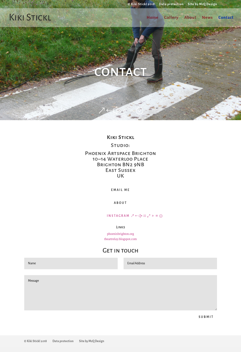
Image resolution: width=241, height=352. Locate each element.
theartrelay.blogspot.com (120, 239)
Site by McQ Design (202, 4)
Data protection (171, 4)
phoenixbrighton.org (120, 234)
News (207, 18)
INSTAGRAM (118, 216)
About (190, 18)
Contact (225, 18)
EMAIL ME (120, 190)
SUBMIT (206, 317)
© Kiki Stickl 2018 (141, 4)
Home (152, 18)
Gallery (171, 18)
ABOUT (120, 203)
